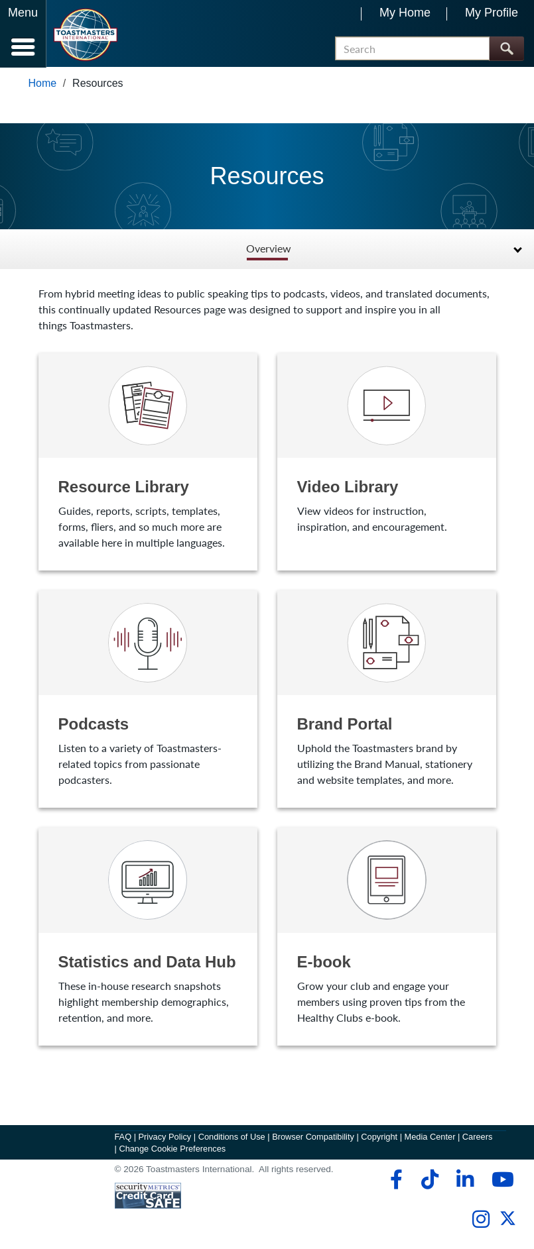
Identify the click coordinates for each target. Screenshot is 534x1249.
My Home (405, 12)
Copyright (379, 1137)
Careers (477, 1137)
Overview (268, 249)
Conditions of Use (231, 1137)
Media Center (430, 1137)
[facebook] (394, 1180)
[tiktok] (429, 1180)
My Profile (491, 12)
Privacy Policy (165, 1137)
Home (43, 83)
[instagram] (481, 1220)
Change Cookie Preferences (172, 1149)
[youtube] (500, 1180)
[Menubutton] (23, 34)
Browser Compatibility (313, 1137)
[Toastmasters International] (85, 35)
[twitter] (508, 1225)
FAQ (123, 1137)
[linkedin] (465, 1180)
